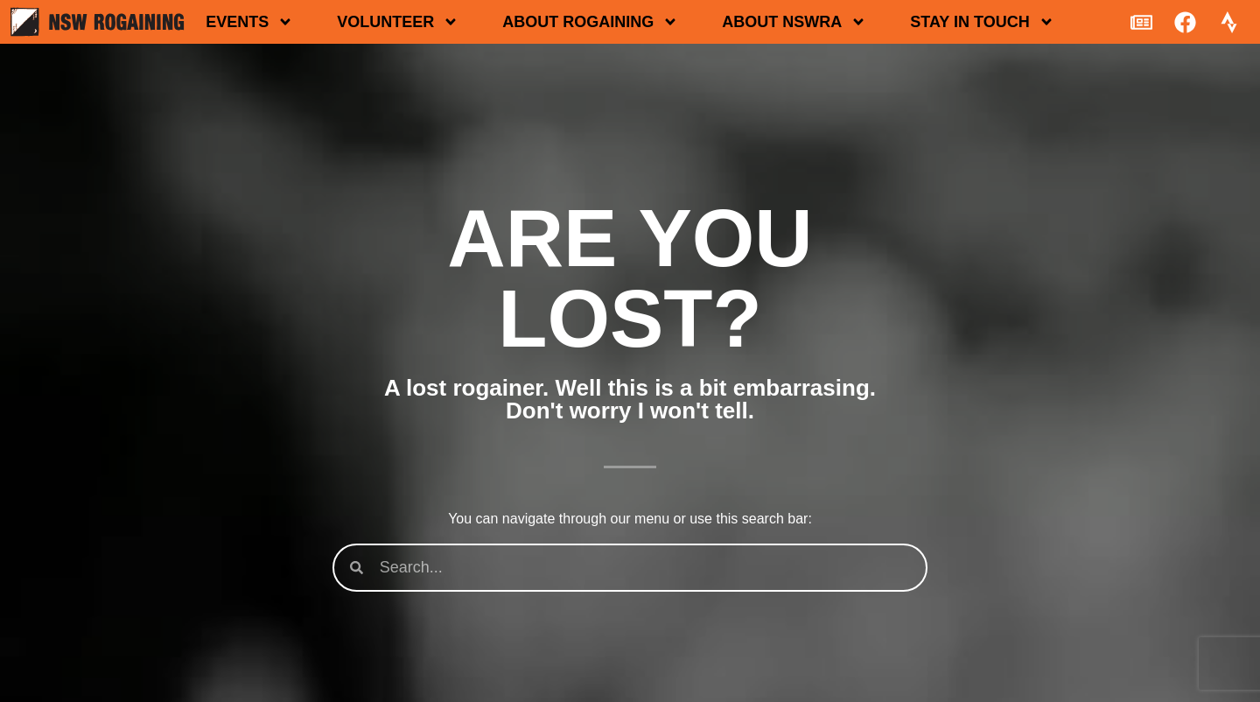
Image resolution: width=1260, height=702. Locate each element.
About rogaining (590, 22)
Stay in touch (982, 22)
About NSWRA (794, 22)
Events (249, 22)
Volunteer (397, 22)
